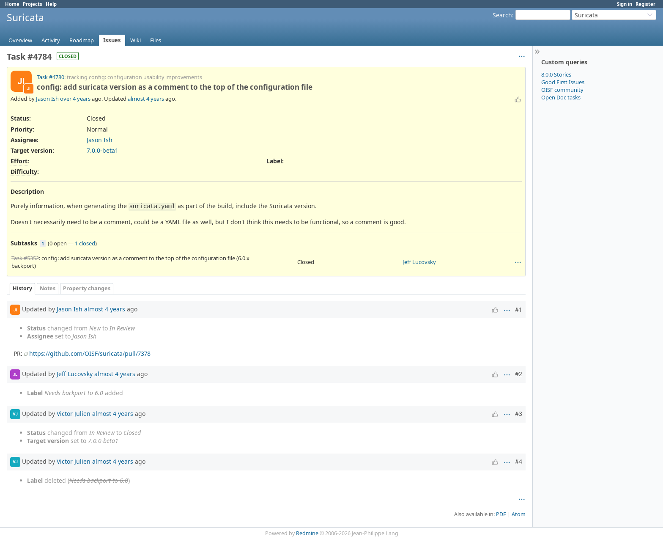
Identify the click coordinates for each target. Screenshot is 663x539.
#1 (518, 309)
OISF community (562, 90)
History (22, 288)
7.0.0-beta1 (102, 150)
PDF (501, 514)
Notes (47, 288)
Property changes (86, 288)
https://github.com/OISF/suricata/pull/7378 (90, 353)
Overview (20, 40)
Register (645, 4)
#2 (518, 374)
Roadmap (81, 40)
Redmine (307, 533)
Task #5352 (25, 258)
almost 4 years (146, 98)
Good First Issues (562, 82)
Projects (32, 4)
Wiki (135, 40)
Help (51, 4)
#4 (518, 461)
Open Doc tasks (561, 97)
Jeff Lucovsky (419, 262)
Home (12, 4)
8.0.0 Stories (556, 74)
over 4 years (75, 98)
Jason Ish (47, 98)
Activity (50, 40)
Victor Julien (73, 413)
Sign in (624, 4)
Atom (519, 514)
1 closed (85, 243)
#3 (518, 414)
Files (155, 40)
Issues (112, 40)
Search (502, 15)
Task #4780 (50, 77)
